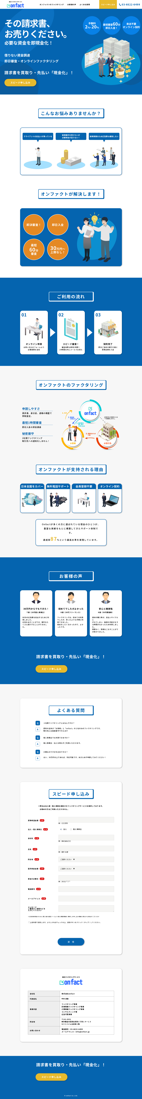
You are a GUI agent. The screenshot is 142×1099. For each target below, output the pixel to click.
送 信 (72, 941)
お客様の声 (71, 4)
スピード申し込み (108, 4)
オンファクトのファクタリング (52, 4)
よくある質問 (85, 4)
